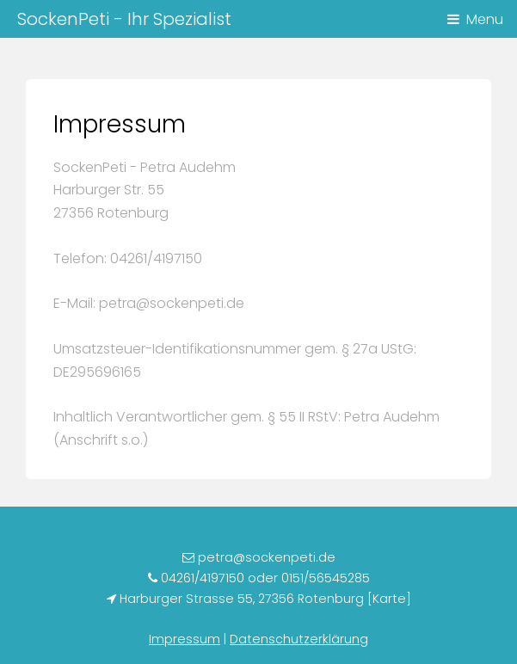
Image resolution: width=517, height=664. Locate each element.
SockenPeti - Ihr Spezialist (124, 19)
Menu (484, 19)
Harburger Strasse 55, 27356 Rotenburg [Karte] (263, 598)
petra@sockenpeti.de (264, 557)
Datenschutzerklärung (299, 639)
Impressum (184, 639)
